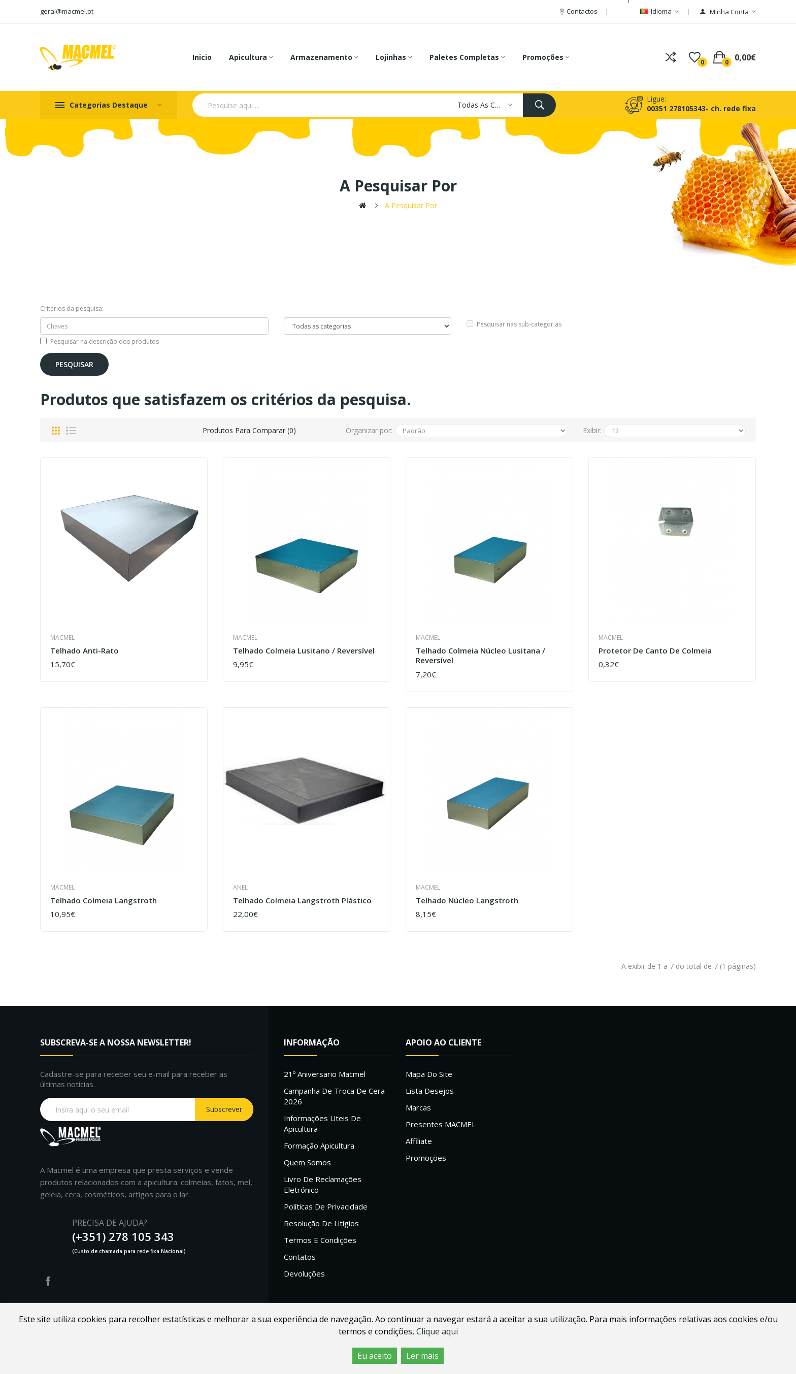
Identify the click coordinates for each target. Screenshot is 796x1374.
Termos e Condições (320, 1240)
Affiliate (419, 1141)
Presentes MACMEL (441, 1124)
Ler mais (422, 1355)
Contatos (300, 1257)
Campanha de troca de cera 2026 (334, 1096)
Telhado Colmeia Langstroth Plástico (302, 900)
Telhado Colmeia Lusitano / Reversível (304, 651)
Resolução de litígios (321, 1223)
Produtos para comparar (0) (249, 430)
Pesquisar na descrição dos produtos (99, 341)
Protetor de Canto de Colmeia (655, 651)
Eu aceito (374, 1355)
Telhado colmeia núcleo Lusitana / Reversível (480, 656)
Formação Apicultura (319, 1145)
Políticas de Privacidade (326, 1206)
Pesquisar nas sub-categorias (514, 324)
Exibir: (592, 430)
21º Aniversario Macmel (325, 1074)
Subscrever (224, 1109)
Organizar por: (369, 430)
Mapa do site (429, 1074)
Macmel (62, 637)
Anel (240, 887)
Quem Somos (307, 1162)
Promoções (426, 1158)
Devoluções (304, 1273)
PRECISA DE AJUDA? (109, 1222)
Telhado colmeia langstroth (103, 900)
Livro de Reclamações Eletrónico (322, 1184)
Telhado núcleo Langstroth (467, 900)
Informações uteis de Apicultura (322, 1123)
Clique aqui (437, 1331)
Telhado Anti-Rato (84, 651)
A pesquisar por (411, 205)
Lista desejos (430, 1091)
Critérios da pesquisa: (72, 308)
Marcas (418, 1107)
